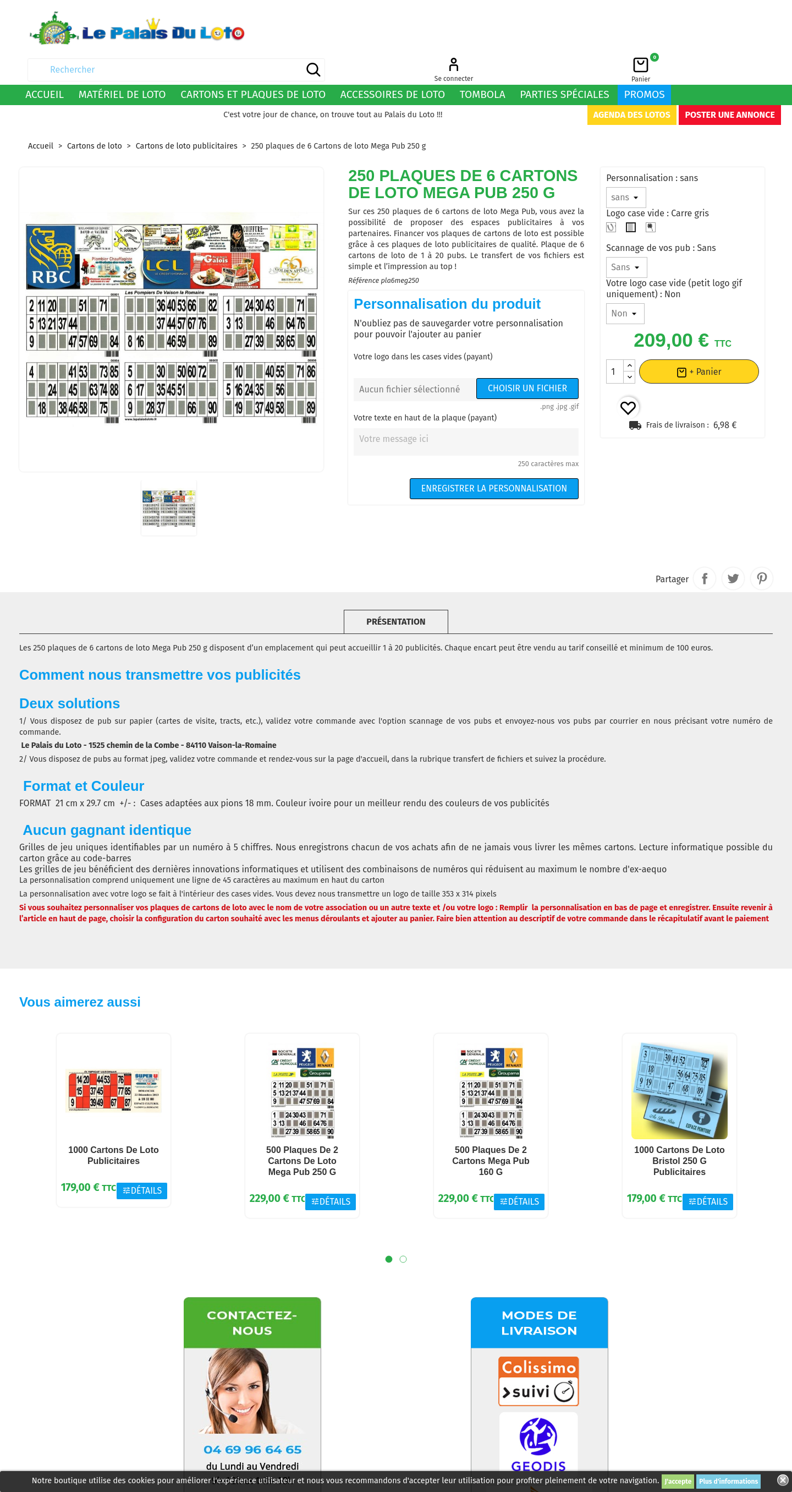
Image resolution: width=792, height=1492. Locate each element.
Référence (363, 251)
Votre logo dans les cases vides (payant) (423, 327)
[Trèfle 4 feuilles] (653, 201)
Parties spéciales (564, 64)
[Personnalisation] (626, 167)
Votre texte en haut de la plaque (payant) (425, 388)
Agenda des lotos (631, 85)
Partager (705, 549)
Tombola (482, 64)
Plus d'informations (728, 1481)
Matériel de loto (122, 64)
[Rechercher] (490, 27)
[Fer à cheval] (613, 201)
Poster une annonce (729, 85)
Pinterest (762, 549)
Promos (644, 64)
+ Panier (699, 342)
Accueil (44, 64)
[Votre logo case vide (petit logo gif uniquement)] (625, 284)
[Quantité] (615, 342)
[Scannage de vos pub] (626, 237)
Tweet (733, 549)
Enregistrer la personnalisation (494, 458)
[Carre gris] (633, 201)
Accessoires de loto (392, 64)
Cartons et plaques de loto (253, 64)
